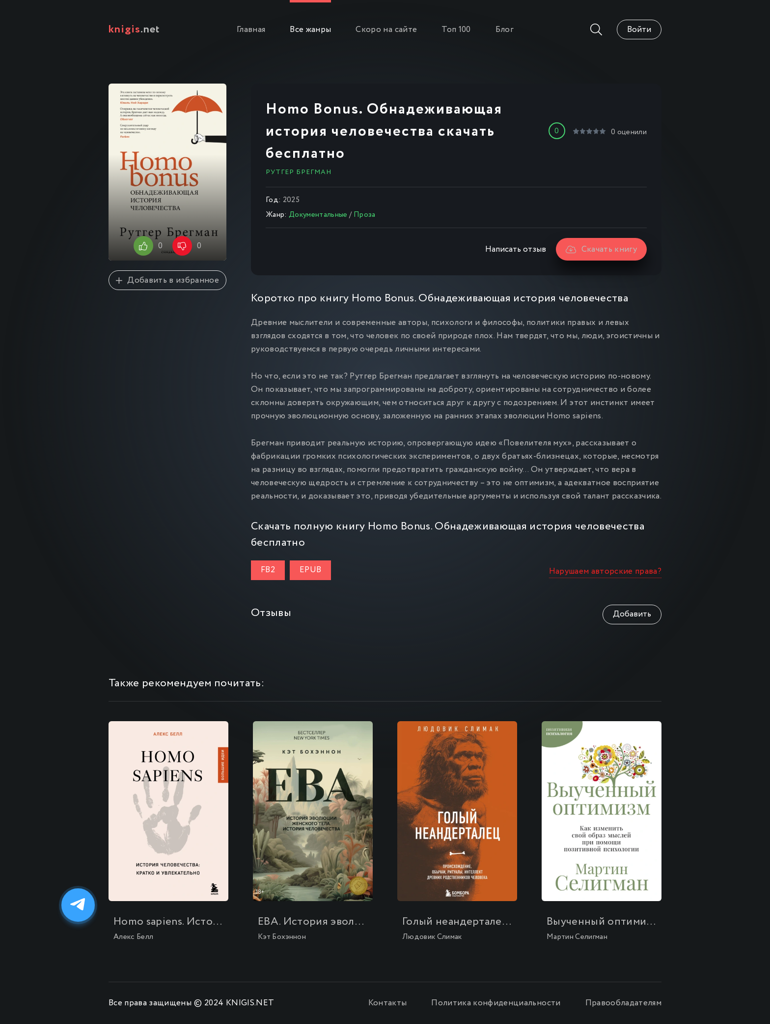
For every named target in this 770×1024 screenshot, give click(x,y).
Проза (365, 214)
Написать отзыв (515, 249)
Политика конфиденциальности (495, 1003)
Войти (639, 30)
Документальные (318, 214)
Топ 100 (455, 30)
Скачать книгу (601, 249)
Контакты (387, 1003)
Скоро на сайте (386, 30)
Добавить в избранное (167, 280)
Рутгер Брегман (298, 172)
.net (134, 29)
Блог (504, 30)
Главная (251, 30)
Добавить (632, 614)
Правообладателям (623, 1003)
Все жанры (310, 30)
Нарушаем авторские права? (605, 571)
